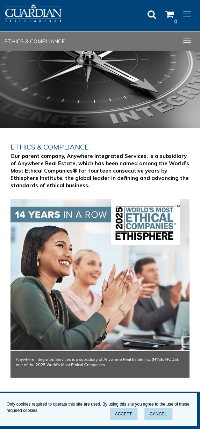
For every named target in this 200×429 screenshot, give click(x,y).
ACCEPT (123, 414)
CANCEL (158, 414)
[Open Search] (151, 17)
